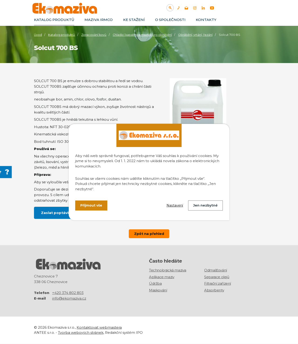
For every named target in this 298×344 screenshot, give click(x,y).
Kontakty (206, 19)
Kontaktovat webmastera (99, 327)
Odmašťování (215, 270)
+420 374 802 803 (68, 293)
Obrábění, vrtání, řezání (195, 35)
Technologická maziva (167, 270)
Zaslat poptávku (56, 212)
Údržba (155, 283)
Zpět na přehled (149, 233)
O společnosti (170, 19)
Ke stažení (134, 19)
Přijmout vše (91, 205)
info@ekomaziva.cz (69, 298)
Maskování (158, 290)
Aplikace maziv (161, 277)
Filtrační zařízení (217, 283)
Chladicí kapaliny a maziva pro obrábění (142, 35)
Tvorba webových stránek (80, 333)
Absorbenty (214, 290)
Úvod (38, 35)
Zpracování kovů (93, 35)
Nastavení (175, 205)
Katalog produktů (54, 19)
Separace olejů (216, 277)
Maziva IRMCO (99, 19)
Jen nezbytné (205, 205)
